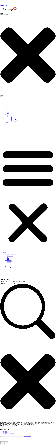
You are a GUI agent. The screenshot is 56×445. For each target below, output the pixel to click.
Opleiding (6, 111)
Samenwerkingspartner (15, 120)
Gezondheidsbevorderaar (15, 119)
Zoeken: (1, 283)
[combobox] (5, 14)
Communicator (14, 118)
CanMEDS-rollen (12, 117)
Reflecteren (9, 107)
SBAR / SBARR (10, 101)
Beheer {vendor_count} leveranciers (9, 433)
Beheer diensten (5, 432)
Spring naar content (3, 5)
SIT (7, 102)
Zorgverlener (13, 121)
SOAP (8, 104)
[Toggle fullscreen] (3, 443)
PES (8, 100)
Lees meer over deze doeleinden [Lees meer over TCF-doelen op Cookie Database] (8, 434)
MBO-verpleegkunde (10, 112)
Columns (4, 252)
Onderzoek (7, 108)
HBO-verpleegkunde (10, 113)
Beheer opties (5, 431)
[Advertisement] (28, 131)
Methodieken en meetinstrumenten (11, 99)
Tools (4, 98)
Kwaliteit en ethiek (8, 105)
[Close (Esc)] (0, 443)
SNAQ (8, 103)
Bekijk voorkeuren (13, 436)
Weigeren (7, 436)
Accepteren (3, 436)
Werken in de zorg (8, 114)
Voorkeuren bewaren (20, 436)
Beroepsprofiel (9, 116)
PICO (8, 109)
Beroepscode (9, 115)
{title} (4, 438)
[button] (28, 195)
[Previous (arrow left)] (0, 444)
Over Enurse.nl (5, 122)
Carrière (4, 110)
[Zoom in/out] (4, 443)
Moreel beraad (9, 106)
